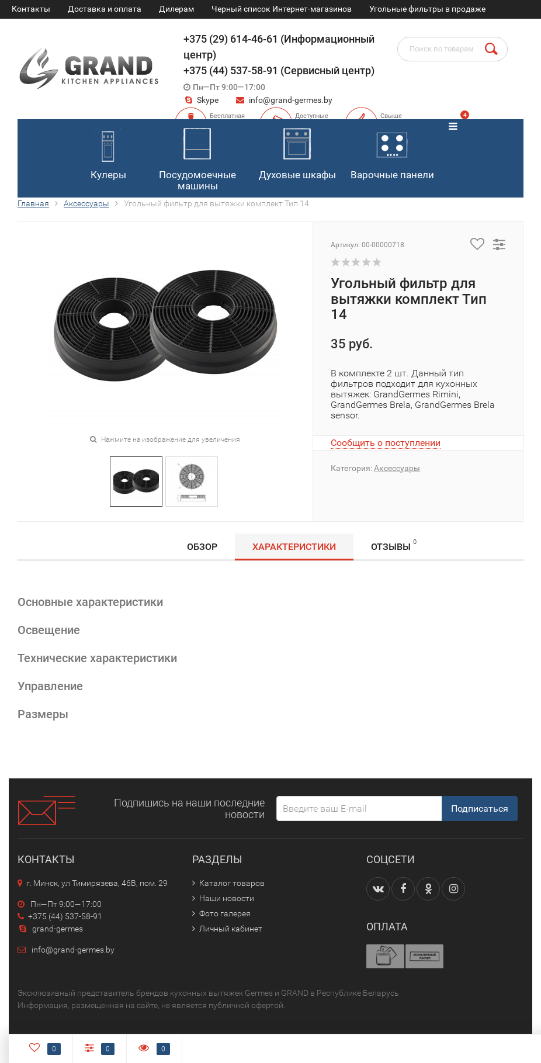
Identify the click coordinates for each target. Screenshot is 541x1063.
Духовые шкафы (297, 151)
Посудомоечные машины (197, 156)
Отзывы (394, 545)
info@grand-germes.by (290, 100)
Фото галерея (225, 913)
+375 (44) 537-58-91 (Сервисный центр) (278, 70)
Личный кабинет (230, 928)
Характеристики (294, 546)
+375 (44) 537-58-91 (60, 916)
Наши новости (226, 898)
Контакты (31, 8)
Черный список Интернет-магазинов (281, 8)
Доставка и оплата (104, 8)
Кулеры (108, 151)
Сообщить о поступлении (386, 442)
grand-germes (50, 928)
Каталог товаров (232, 883)
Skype (201, 100)
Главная (33, 203)
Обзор (202, 546)
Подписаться (479, 808)
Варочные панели (392, 151)
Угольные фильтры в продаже (427, 8)
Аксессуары (86, 203)
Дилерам (176, 8)
